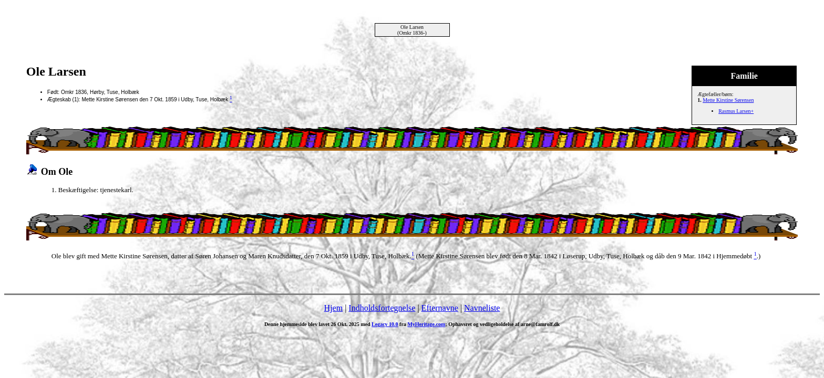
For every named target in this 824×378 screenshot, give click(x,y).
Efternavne (439, 307)
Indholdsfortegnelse (381, 307)
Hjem (333, 307)
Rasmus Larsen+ (736, 111)
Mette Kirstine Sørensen (728, 100)
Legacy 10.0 (385, 324)
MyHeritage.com (426, 324)
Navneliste (482, 307)
